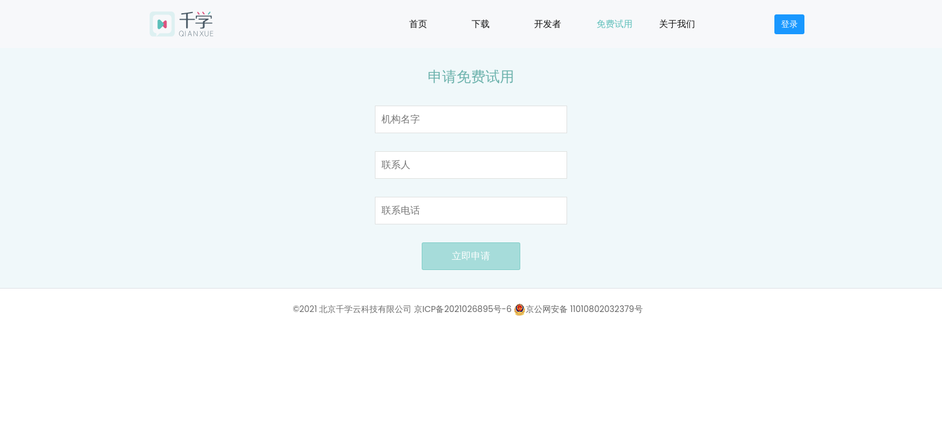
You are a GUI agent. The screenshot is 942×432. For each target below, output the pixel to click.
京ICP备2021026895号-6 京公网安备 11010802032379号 (528, 309)
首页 (418, 23)
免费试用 (615, 23)
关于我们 (677, 23)
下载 (481, 23)
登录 (789, 24)
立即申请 (471, 256)
